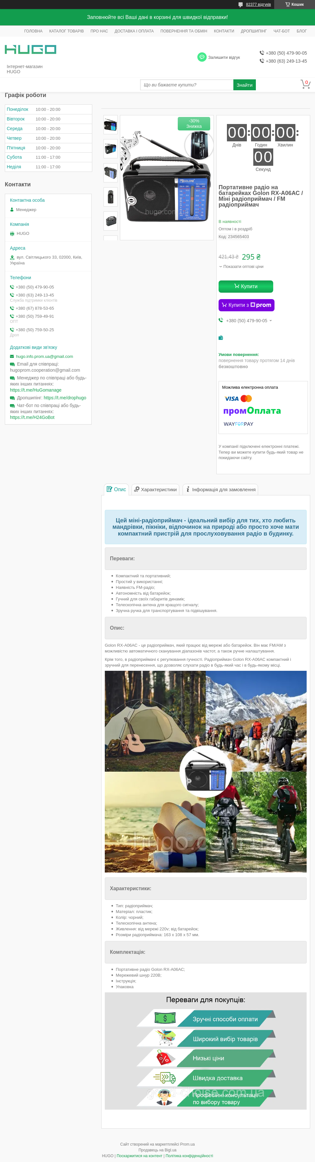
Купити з (250, 305)
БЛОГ (302, 31)
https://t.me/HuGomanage (35, 390)
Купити (249, 286)
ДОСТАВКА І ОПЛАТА (134, 31)
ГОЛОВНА (33, 31)
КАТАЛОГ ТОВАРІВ (66, 31)
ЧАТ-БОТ (282, 31)
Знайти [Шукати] (244, 85)
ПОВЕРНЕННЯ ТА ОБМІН (183, 31)
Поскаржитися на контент (139, 1156)
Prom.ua (187, 1144)
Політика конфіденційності (189, 1156)
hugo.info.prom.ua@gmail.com (44, 356)
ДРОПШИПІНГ (254, 31)
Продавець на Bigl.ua (157, 1150)
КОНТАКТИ (224, 31)
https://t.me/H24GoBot (32, 417)
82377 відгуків (258, 4)
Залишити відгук (224, 57)
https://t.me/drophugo (65, 397)
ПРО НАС (99, 31)
